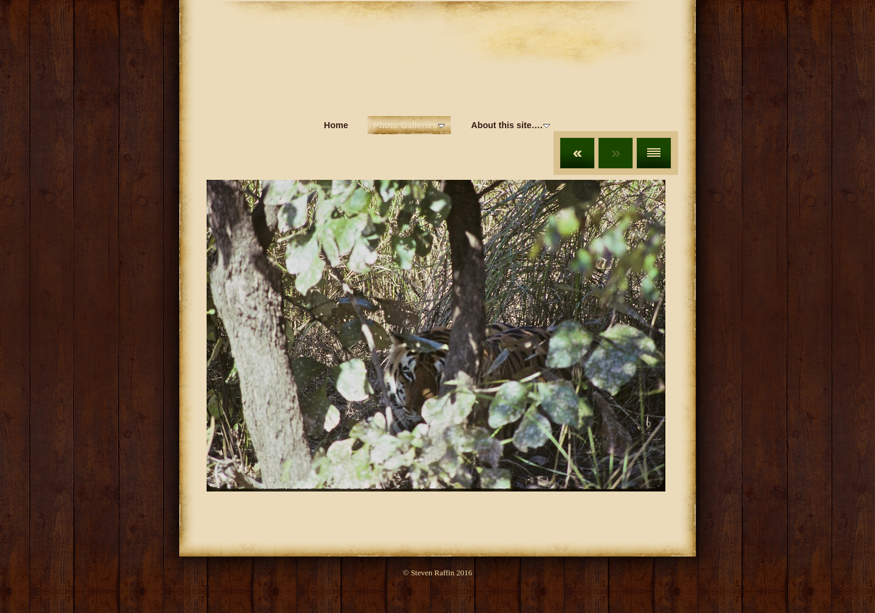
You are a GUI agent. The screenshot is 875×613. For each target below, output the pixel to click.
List (654, 153)
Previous (577, 153)
